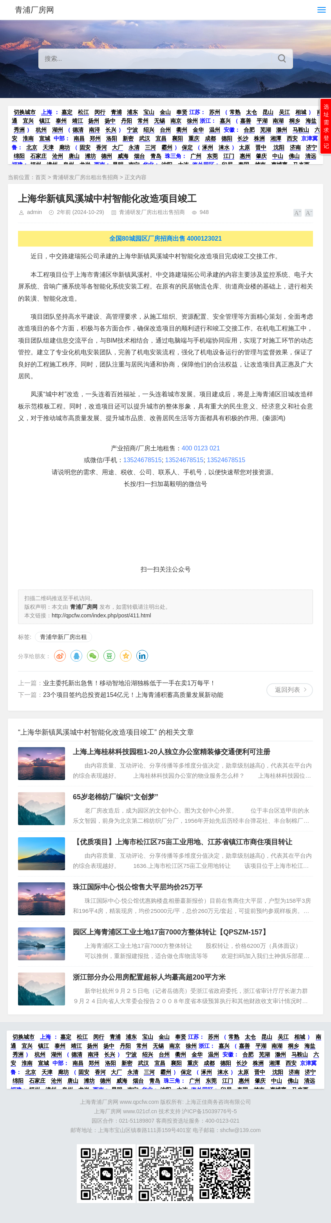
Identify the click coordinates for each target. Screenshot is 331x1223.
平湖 (262, 121)
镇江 (44, 121)
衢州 (181, 130)
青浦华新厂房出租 (63, 636)
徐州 (192, 121)
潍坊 (90, 156)
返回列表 (287, 689)
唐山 (74, 156)
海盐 (311, 121)
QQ (76, 656)
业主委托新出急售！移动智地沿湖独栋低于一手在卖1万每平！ (129, 683)
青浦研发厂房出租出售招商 (85, 177)
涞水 (224, 147)
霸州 (166, 147)
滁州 (281, 130)
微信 (93, 656)
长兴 (110, 130)
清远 (310, 156)
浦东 (132, 112)
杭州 (41, 130)
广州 (195, 156)
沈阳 (278, 147)
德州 (106, 156)
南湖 (278, 121)
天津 (48, 147)
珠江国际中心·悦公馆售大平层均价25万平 (138, 887)
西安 (292, 138)
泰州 (61, 121)
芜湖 (265, 130)
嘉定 (66, 112)
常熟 (235, 112)
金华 (198, 130)
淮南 (28, 138)
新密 (128, 138)
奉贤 (181, 112)
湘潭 (275, 138)
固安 (85, 147)
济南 (295, 147)
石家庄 (38, 156)
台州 (165, 130)
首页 (40, 177)
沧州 (57, 156)
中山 (277, 156)
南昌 (79, 138)
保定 (187, 147)
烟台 (139, 156)
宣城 (44, 138)
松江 (83, 112)
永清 (133, 147)
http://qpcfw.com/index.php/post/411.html (101, 615)
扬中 (110, 121)
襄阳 (177, 138)
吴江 (284, 112)
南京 (175, 121)
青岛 (155, 156)
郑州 (95, 138)
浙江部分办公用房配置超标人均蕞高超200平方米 (149, 977)
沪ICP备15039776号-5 (209, 1111)
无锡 (159, 121)
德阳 (226, 138)
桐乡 (294, 121)
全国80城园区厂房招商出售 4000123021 (165, 238)
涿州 (207, 147)
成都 (210, 138)
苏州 (214, 112)
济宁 (311, 147)
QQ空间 (126, 656)
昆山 (267, 112)
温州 (214, 130)
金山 (165, 112)
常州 (142, 121)
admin (34, 212)
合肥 (249, 130)
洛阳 (111, 138)
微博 (60, 656)
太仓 (251, 112)
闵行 (99, 112)
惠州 (245, 156)
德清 (77, 130)
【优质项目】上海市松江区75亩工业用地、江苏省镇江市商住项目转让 (182, 842)
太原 (244, 147)
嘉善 (245, 121)
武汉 (144, 138)
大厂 (117, 147)
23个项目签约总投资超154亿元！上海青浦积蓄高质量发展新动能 (133, 694)
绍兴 (148, 130)
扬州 (93, 121)
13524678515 (142, 460)
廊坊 (64, 147)
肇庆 (261, 156)
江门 (228, 156)
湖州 (57, 130)
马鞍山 (301, 130)
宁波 (132, 130)
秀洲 (19, 130)
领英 (142, 656)
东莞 (212, 156)
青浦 (116, 112)
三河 (150, 147)
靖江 (77, 121)
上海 (46, 112)
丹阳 (126, 121)
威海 (123, 156)
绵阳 (19, 156)
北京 (31, 147)
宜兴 (28, 121)
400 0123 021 (201, 448)
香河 (101, 147)
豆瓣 (109, 656)
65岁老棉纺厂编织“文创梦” (115, 797)
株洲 (259, 138)
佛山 (294, 156)
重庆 (193, 138)
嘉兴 (225, 121)
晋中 (260, 147)
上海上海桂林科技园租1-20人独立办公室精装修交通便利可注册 (171, 752)
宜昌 (161, 138)
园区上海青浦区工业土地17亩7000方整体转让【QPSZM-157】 (171, 932)
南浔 (94, 130)
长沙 (242, 138)
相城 (300, 112)
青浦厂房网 (34, 9)
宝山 (148, 112)
